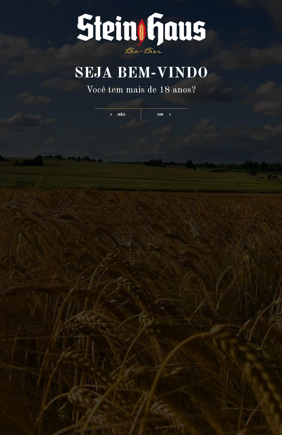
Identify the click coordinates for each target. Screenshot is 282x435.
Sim (164, 114)
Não (118, 114)
